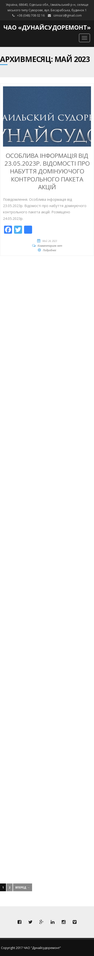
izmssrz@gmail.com (67, 15)
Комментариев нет (50, 245)
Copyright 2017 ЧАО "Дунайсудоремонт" (31, 948)
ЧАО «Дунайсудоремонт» (47, 27)
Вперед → (22, 887)
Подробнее (49, 250)
